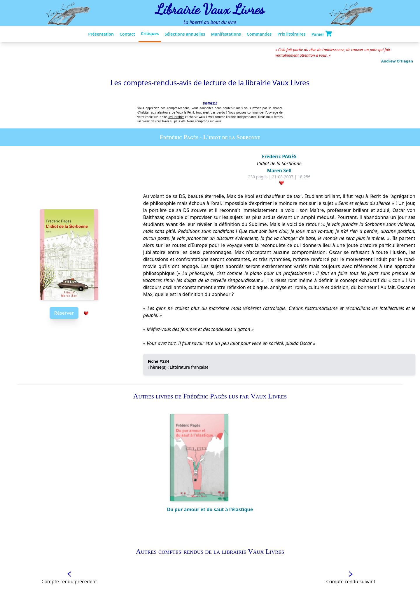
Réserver (64, 313)
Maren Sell (279, 170)
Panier (322, 34)
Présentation (101, 34)
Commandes (259, 34)
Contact (127, 34)
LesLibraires (176, 117)
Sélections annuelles (184, 34)
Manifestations (226, 34)
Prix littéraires (291, 34)
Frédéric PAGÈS (279, 156)
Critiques (150, 33)
